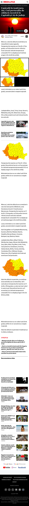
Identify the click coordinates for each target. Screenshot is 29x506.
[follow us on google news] (8, 464)
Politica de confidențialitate (20, 479)
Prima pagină (4, 5)
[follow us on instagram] (14, 468)
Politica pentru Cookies (20, 477)
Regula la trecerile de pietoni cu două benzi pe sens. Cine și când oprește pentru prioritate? (8, 457)
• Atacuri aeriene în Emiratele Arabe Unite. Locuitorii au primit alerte (13, 352)
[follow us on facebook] (22, 467)
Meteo (9, 5)
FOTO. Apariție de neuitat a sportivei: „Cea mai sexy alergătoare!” (8, 427)
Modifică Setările (14, 485)
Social (15, 35)
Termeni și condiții (6, 479)
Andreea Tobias (9, 37)
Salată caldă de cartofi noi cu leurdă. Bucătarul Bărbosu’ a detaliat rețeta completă (8, 447)
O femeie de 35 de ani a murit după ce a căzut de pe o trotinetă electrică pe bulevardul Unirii (8, 389)
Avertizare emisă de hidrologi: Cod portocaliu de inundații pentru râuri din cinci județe (8, 134)
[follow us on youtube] (6, 468)
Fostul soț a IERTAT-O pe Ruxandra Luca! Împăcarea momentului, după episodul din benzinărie (8, 418)
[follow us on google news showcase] (19, 464)
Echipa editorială (7, 477)
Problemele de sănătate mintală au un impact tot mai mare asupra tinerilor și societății (8, 380)
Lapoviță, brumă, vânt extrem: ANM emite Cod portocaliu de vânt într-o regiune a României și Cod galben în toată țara (8, 123)
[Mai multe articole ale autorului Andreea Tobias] (2, 36)
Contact (14, 481)
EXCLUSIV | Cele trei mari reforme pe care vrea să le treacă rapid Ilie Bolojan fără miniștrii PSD (7, 398)
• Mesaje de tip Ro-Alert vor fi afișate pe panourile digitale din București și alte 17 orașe (13, 342)
